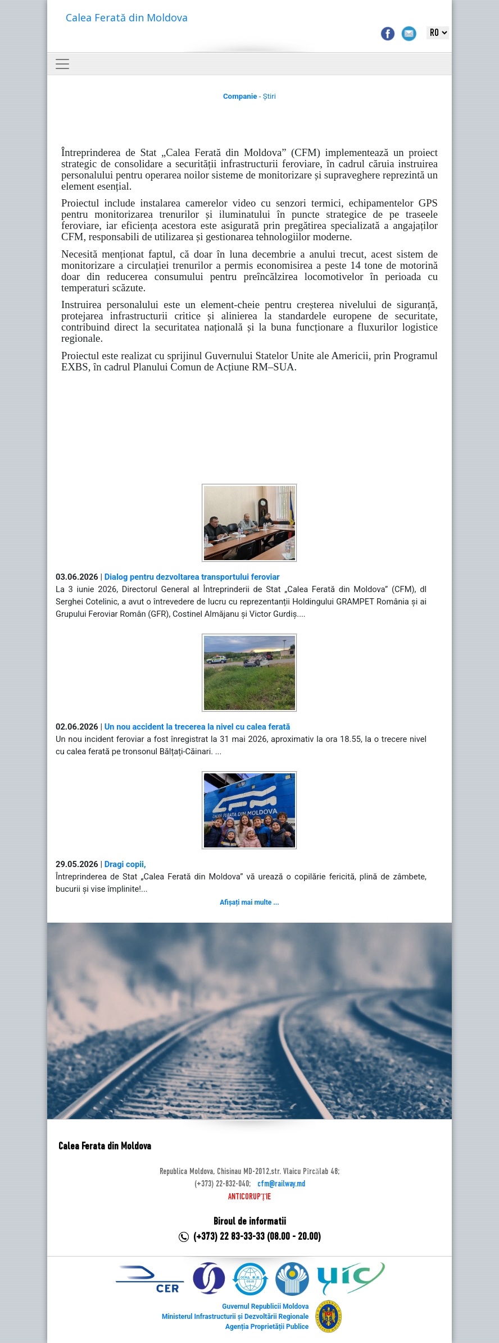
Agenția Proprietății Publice (267, 1327)
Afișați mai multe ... (249, 902)
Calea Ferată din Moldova (127, 17)
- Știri (249, 96)
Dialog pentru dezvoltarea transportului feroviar (192, 577)
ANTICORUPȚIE (249, 1197)
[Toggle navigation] (62, 64)
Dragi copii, (125, 864)
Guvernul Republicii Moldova (265, 1306)
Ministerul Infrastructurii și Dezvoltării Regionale (235, 1317)
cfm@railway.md (281, 1184)
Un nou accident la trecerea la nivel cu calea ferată (198, 727)
